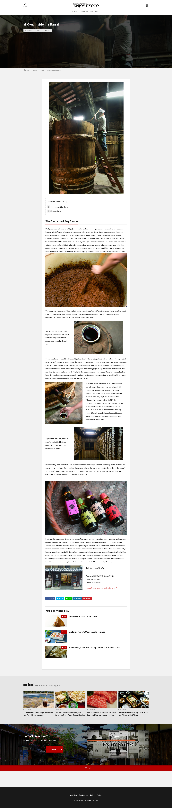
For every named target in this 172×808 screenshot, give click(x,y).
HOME (27, 70)
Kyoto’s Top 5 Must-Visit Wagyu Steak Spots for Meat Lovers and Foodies (101, 714)
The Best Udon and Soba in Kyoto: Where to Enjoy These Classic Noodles (70, 714)
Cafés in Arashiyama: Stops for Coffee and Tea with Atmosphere (38, 714)
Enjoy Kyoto (92, 800)
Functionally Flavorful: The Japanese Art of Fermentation (94, 647)
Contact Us (94, 11)
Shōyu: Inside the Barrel (54, 70)
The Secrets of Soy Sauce (57, 206)
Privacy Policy (96, 795)
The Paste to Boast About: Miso (83, 616)
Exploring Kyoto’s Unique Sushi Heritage (87, 632)
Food (47, 30)
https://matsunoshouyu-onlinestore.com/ (101, 588)
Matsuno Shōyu (54, 211)
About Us (84, 11)
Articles (75, 11)
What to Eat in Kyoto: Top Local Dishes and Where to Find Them (133, 714)
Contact (54, 749)
